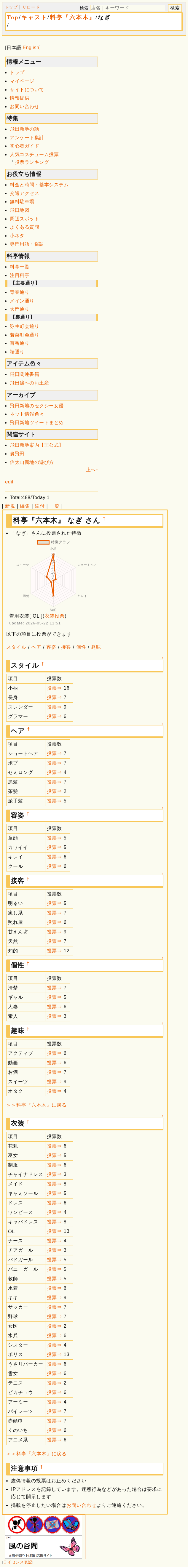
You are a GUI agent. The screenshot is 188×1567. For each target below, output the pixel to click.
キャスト (34, 17)
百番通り (19, 343)
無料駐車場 (22, 201)
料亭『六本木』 (72, 17)
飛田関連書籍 (24, 374)
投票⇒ (54, 687)
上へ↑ (92, 469)
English (31, 47)
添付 (40, 506)
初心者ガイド (24, 145)
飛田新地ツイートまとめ (37, 422)
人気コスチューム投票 (34, 154)
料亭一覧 (19, 266)
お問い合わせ (24, 106)
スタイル (16, 647)
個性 (81, 647)
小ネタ (17, 235)
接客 (66, 647)
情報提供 (19, 97)
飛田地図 (19, 210)
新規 (10, 506)
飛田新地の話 (24, 129)
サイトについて (27, 89)
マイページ (22, 81)
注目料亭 (19, 275)
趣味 (96, 647)
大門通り (19, 309)
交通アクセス (24, 193)
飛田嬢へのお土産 (29, 382)
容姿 (51, 647)
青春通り (19, 292)
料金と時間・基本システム (39, 184)
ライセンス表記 (17, 1562)
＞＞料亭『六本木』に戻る (36, 1105)
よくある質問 (24, 227)
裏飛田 (17, 453)
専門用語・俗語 (27, 243)
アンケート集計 (27, 137)
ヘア (36, 647)
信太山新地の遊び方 (32, 462)
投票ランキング (32, 162)
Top (13, 17)
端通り (17, 351)
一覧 (55, 506)
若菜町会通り (24, 334)
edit (9, 481)
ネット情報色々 (27, 413)
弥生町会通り (24, 326)
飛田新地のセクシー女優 (37, 405)
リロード (31, 7)
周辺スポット (24, 218)
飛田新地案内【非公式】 (37, 445)
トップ (11, 7)
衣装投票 (54, 616)
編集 (25, 506)
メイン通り (22, 300)
